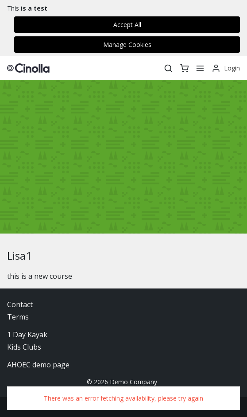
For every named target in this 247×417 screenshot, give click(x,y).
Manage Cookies (127, 44)
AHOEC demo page (38, 365)
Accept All (127, 24)
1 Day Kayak (27, 334)
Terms (18, 317)
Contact (20, 304)
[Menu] (200, 68)
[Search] (168, 68)
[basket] (184, 68)
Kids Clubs (24, 347)
